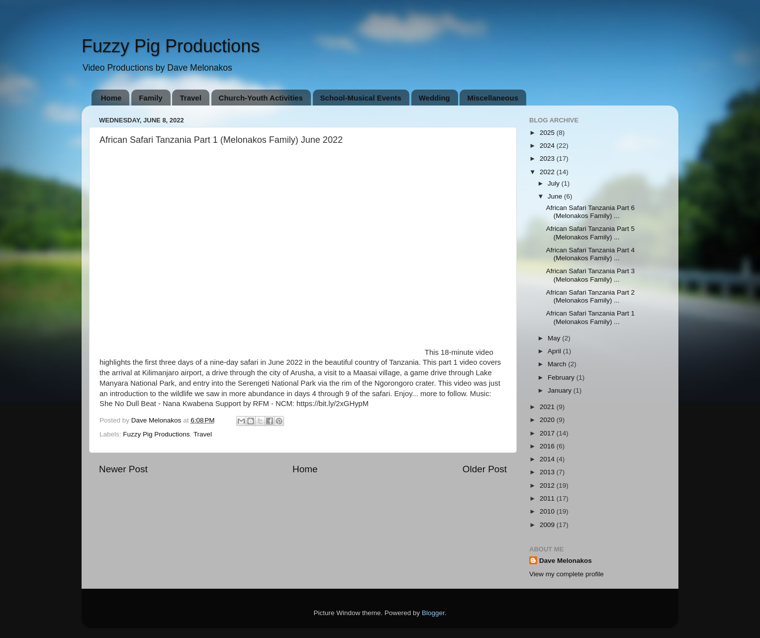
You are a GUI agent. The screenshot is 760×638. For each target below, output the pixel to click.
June (556, 196)
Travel (190, 98)
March (558, 364)
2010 (548, 511)
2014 (548, 459)
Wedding (434, 98)
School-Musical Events (360, 98)
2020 (548, 420)
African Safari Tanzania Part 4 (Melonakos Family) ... (590, 254)
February (562, 377)
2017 (548, 433)
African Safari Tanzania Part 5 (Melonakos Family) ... (590, 232)
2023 (548, 158)
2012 (548, 485)
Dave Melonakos (565, 560)
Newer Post (123, 469)
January (560, 390)
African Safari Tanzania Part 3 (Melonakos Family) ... (590, 275)
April (555, 351)
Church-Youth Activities (261, 98)
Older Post (485, 469)
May (555, 338)
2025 (548, 132)
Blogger (433, 613)
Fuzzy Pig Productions (171, 46)
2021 (548, 407)
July (555, 183)
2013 (548, 472)
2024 (548, 145)
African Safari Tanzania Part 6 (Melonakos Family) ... (590, 211)
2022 (548, 172)
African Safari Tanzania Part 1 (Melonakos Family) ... (590, 317)
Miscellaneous (492, 98)
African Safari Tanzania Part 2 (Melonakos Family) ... (590, 296)
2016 (548, 446)
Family (151, 98)
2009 (548, 525)
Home (111, 98)
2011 (548, 498)
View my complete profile (566, 574)
